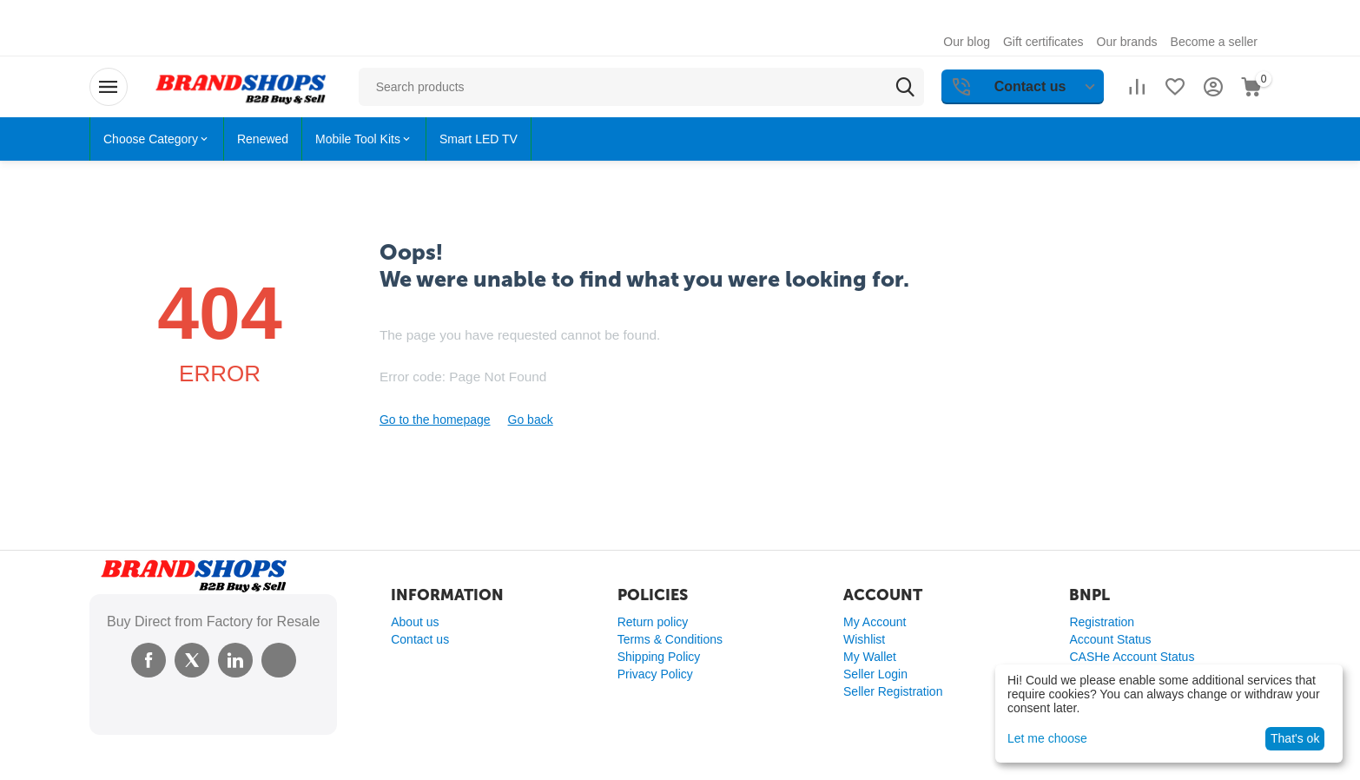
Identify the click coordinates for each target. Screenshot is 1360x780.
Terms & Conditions (670, 639)
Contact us (420, 639)
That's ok (1295, 738)
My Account (874, 622)
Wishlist (864, 639)
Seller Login (875, 674)
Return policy (653, 622)
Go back (530, 419)
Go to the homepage (435, 419)
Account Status (1110, 639)
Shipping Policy (659, 657)
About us (415, 622)
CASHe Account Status (1131, 657)
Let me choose (1047, 738)
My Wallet (869, 657)
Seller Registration (892, 691)
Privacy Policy (655, 674)
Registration (1101, 622)
